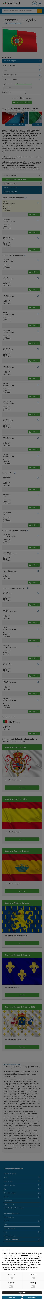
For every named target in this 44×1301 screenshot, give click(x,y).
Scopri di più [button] (22, 1293)
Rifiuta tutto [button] (11, 1297)
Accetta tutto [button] (32, 1297)
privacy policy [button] (24, 1255)
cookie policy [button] (37, 1260)
